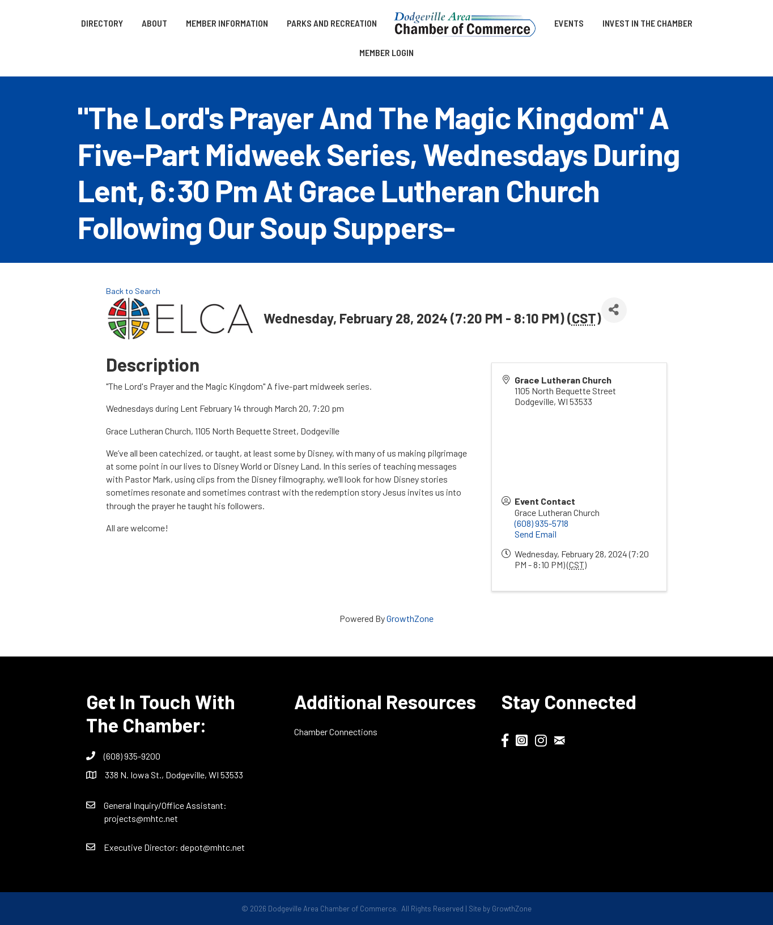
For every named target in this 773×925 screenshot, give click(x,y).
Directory (102, 23)
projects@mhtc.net (141, 818)
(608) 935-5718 (541, 523)
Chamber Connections (335, 731)
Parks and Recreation (332, 23)
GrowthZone (410, 618)
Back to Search (133, 291)
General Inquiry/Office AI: (165, 805)
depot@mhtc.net (212, 847)
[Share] (614, 310)
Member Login (386, 52)
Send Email (536, 533)
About (154, 23)
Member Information (227, 23)
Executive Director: (142, 847)
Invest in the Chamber (647, 23)
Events (569, 23)
